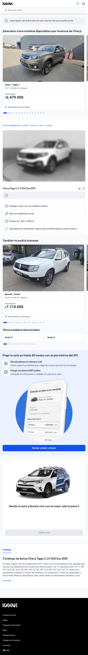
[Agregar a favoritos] (83, 188)
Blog (4, 630)
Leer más (8, 580)
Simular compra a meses (44, 448)
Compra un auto (9, 615)
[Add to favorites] (81, 38)
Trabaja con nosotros (11, 640)
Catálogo (7, 549)
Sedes (5, 620)
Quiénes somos (9, 635)
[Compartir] (79, 188)
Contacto (6, 645)
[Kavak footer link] (10, 606)
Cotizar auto (44, 532)
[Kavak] (6, 3)
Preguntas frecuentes (11, 625)
